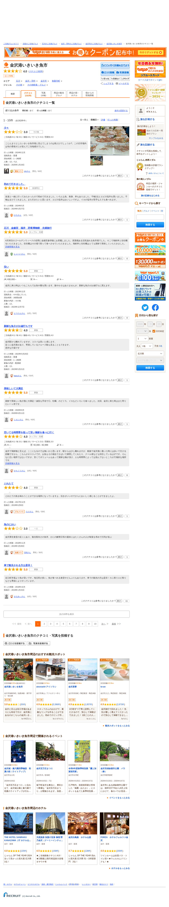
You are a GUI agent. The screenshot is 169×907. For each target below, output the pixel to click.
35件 (23, 704)
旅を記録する (147, 144)
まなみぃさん (19, 596)
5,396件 (56, 704)
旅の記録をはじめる (150, 195)
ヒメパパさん (19, 254)
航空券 (95, 884)
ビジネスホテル (34, 884)
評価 (103, 120)
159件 (55, 851)
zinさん (27, 171)
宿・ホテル (7, 884)
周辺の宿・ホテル (74, 94)
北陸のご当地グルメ (30, 44)
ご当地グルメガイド (11, 44)
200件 (119, 851)
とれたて (8, 483)
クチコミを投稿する (108, 73)
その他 (19, 85)
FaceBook (155, 307)
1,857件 (88, 704)
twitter (145, 307)
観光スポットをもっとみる (117, 726)
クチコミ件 (36, 71)
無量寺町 (56, 81)
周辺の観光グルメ (59, 94)
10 (95, 624)
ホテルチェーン (20, 884)
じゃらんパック (61, 884)
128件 (87, 851)
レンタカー (86, 884)
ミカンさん (18, 420)
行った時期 (113, 120)
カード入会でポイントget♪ (150, 70)
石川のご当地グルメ (49, 44)
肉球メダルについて (156, 173)
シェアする (108, 83)
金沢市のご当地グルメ (94, 44)
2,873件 (120, 704)
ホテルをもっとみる (120, 868)
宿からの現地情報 (90, 94)
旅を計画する (147, 119)
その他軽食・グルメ (36, 85)
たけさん (29, 512)
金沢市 (44, 81)
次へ (103, 624)
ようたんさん (19, 313)
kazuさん (18, 376)
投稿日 (94, 120)
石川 (18, 81)
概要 (13, 94)
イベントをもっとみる (119, 798)
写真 (43, 94)
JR (70, 884)
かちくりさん (19, 471)
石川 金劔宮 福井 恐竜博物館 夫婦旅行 (28, 228)
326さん (27, 552)
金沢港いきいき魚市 (114, 44)
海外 (111, 884)
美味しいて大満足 (13, 388)
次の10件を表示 (66, 614)
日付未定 (160, 331)
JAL (73, 884)
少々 (6, 127)
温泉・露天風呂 (47, 884)
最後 (114, 624)
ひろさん (17, 215)
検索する (150, 224)
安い (6, 266)
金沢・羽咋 (30, 81)
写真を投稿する (123, 73)
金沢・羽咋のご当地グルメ (71, 44)
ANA (77, 884)
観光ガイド (104, 884)
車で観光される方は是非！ (18, 565)
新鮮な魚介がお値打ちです (18, 326)
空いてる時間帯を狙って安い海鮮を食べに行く (29, 432)
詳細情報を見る (12, 246)
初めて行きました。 (14, 184)
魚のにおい (10, 524)
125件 (23, 851)
